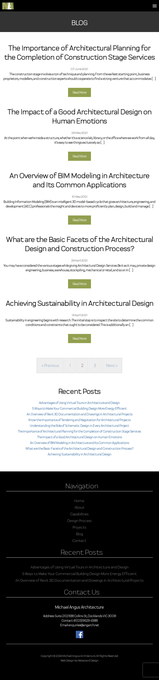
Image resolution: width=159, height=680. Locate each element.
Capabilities (79, 514)
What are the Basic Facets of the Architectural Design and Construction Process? (79, 448)
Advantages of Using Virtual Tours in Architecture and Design (79, 403)
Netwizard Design (88, 660)
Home (79, 501)
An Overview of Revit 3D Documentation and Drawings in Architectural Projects (79, 414)
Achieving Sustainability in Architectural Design (79, 454)
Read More (79, 92)
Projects (79, 527)
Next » (111, 365)
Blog (79, 534)
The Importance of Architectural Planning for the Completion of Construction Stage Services (79, 431)
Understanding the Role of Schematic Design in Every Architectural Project (79, 425)
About (79, 507)
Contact (79, 540)
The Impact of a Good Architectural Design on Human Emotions (79, 437)
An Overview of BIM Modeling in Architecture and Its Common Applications (79, 443)
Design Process (79, 521)
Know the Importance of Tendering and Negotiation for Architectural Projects (79, 420)
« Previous (50, 365)
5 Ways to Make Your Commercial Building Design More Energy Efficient (79, 408)
